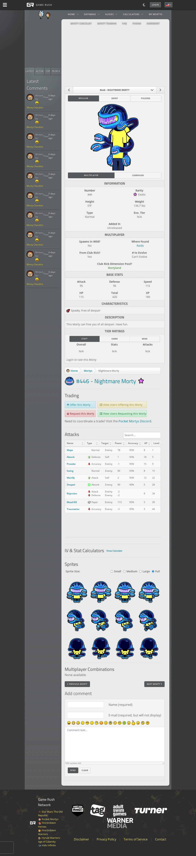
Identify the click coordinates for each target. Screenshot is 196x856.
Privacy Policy (106, 839)
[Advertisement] (53, 43)
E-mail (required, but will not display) (135, 715)
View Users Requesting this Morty (123, 413)
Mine (144, 338)
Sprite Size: (73, 571)
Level (156, 443)
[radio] (30, 71)
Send (73, 770)
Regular (83, 98)
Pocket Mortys (48, 819)
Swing (70, 470)
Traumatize (73, 509)
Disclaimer (81, 839)
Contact (160, 839)
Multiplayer (91, 175)
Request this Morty (80, 413)
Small (116, 571)
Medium (130, 571)
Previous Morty (77, 684)
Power (118, 443)
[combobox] (115, 90)
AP (145, 443)
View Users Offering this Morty (121, 405)
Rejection (72, 493)
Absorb (70, 457)
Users (114, 338)
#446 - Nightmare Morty (106, 381)
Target (105, 443)
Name (70, 443)
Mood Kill (72, 502)
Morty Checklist (35, 107)
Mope (70, 450)
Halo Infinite (47, 845)
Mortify (71, 477)
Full (156, 571)
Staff (85, 338)
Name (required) (120, 705)
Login (155, 4)
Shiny (114, 98)
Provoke (71, 464)
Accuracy (133, 443)
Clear (85, 770)
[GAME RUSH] (38, 5)
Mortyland (114, 268)
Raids (140, 245)
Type (89, 443)
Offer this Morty (78, 405)
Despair (71, 484)
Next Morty (154, 684)
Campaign (138, 175)
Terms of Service (136, 839)
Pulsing (145, 98)
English (167, 5)
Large (144, 571)
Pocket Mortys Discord (134, 421)
